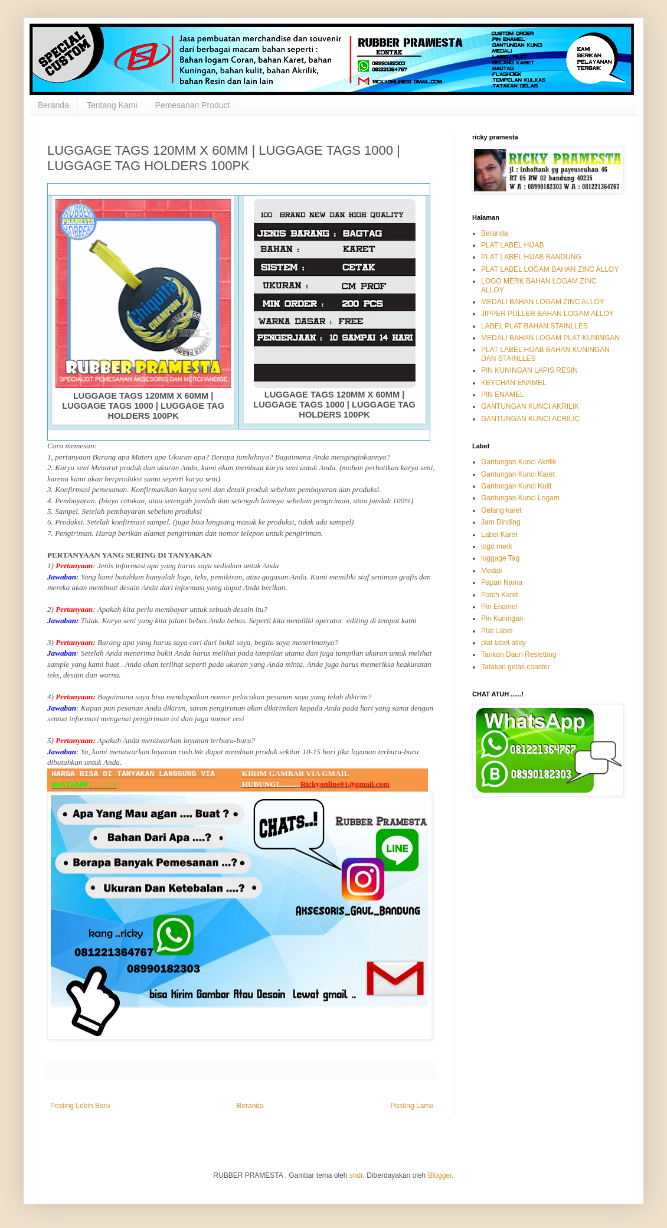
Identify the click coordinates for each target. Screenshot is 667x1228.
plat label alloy (503, 643)
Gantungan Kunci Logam (520, 498)
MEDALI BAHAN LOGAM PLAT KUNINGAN (550, 338)
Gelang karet (501, 510)
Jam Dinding (501, 522)
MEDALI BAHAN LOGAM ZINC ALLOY (542, 302)
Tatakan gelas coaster (515, 667)
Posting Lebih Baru (80, 1106)
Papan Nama (501, 582)
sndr (356, 1175)
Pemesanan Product (192, 105)
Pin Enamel (499, 606)
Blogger (440, 1175)
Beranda (53, 105)
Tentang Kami (112, 105)
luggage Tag (500, 558)
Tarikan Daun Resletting (518, 654)
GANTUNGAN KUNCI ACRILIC (530, 419)
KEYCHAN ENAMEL (514, 383)
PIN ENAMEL (502, 394)
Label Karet (499, 534)
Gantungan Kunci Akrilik (518, 462)
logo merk (496, 546)
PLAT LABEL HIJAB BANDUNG (531, 257)
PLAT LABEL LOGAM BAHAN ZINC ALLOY (550, 269)
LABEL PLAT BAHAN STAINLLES (534, 326)
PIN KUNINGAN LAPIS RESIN (529, 370)
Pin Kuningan (502, 618)
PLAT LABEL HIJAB (512, 245)
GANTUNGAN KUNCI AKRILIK (530, 406)
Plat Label (496, 631)
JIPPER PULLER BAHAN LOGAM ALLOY (547, 314)
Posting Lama (412, 1106)
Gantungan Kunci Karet (518, 474)
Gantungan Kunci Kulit (516, 486)
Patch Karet (499, 595)
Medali (491, 570)
